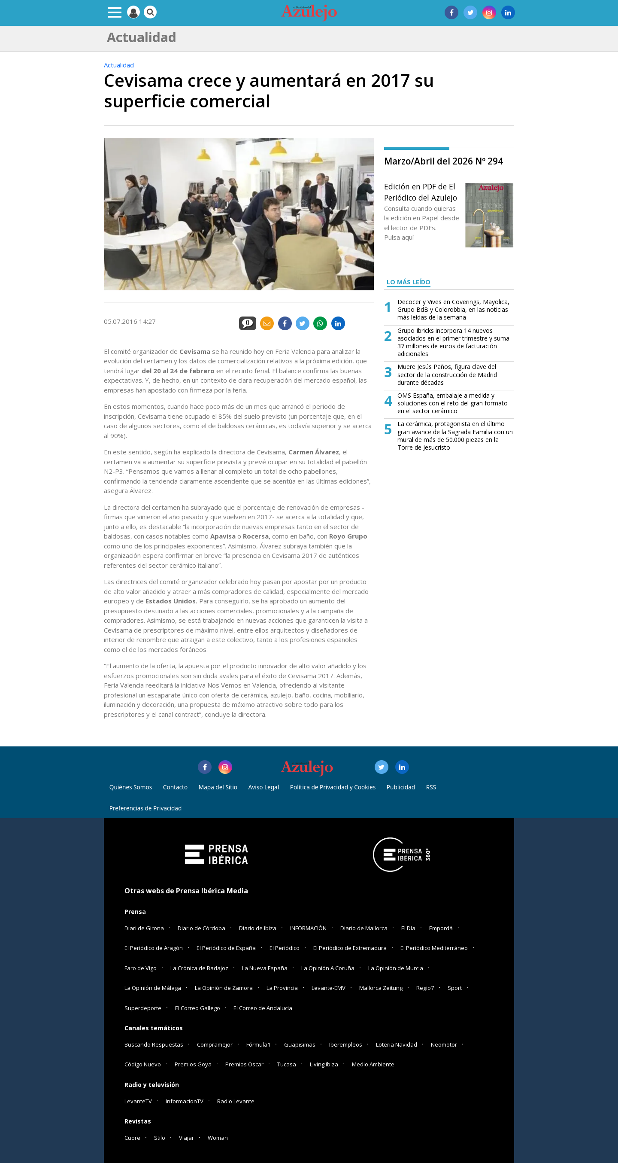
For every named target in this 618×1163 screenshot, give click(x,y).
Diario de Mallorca (364, 928)
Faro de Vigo (140, 968)
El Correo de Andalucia (262, 1008)
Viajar (186, 1138)
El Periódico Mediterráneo (434, 948)
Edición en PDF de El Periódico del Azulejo (420, 192)
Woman (218, 1138)
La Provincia (282, 988)
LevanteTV (138, 1101)
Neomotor (444, 1044)
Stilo (159, 1138)
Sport (455, 988)
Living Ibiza (324, 1064)
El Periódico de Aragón (153, 948)
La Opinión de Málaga (152, 988)
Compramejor (215, 1044)
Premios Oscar (244, 1064)
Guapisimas (299, 1044)
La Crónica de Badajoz (199, 968)
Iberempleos (345, 1044)
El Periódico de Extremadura (350, 948)
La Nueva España (265, 968)
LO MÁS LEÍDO (408, 282)
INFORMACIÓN (308, 928)
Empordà (441, 928)
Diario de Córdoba (201, 928)
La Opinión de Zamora (224, 988)
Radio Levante (235, 1101)
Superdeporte (142, 1008)
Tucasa (286, 1064)
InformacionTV (184, 1101)
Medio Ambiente (373, 1064)
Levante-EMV (328, 988)
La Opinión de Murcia (395, 968)
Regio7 (425, 988)
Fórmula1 (258, 1044)
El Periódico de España (226, 948)
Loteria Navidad (396, 1044)
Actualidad (119, 65)
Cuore (132, 1138)
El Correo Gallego (198, 1008)
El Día (408, 928)
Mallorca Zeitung (381, 988)
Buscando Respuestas (153, 1044)
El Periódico (285, 948)
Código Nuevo (142, 1064)
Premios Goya (193, 1064)
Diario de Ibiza (257, 928)
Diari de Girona (144, 928)
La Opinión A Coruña (327, 968)
